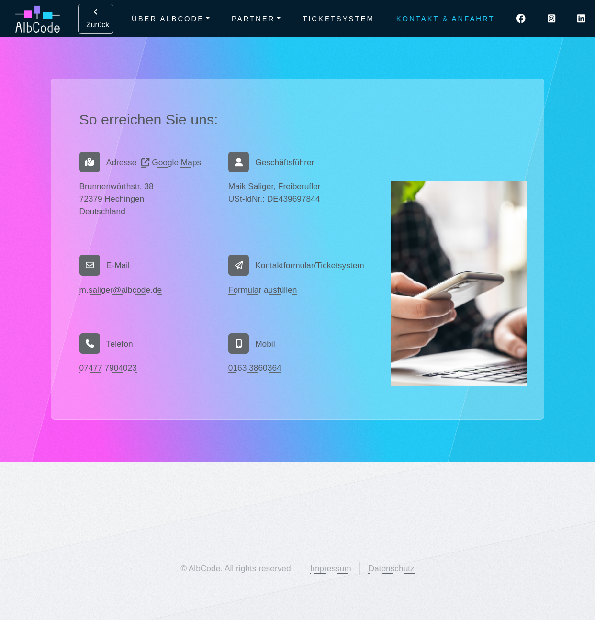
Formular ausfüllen (262, 289)
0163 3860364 (254, 367)
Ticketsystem (338, 19)
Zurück (95, 18)
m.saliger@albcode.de (120, 289)
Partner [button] (253, 19)
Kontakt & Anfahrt (445, 19)
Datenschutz (391, 568)
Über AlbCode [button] (168, 19)
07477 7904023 (108, 367)
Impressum (330, 568)
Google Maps (171, 162)
